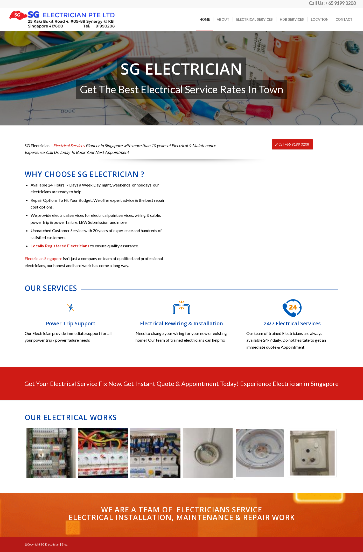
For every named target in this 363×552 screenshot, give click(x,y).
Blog (64, 544)
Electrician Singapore (43, 258)
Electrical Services (69, 145)
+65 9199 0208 (340, 3)
